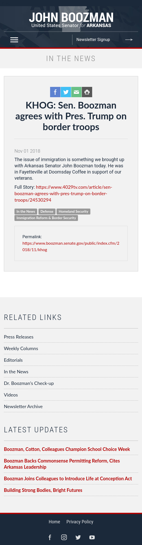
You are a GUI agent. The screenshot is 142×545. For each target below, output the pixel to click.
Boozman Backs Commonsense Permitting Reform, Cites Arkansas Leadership (62, 464)
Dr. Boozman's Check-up (29, 383)
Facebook (55, 92)
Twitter (66, 92)
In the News (16, 371)
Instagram (64, 537)
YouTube (92, 537)
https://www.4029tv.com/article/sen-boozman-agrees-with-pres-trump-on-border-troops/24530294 (63, 193)
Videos (11, 395)
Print (87, 92)
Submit (129, 40)
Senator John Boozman (71, 19)
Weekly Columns (21, 348)
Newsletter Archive (23, 406)
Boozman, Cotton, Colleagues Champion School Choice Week (67, 449)
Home (54, 522)
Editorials (13, 360)
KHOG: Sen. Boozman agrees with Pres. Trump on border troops (71, 115)
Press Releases (19, 337)
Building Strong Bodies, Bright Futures (43, 490)
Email (76, 92)
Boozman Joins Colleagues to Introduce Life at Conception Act (68, 478)
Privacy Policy (79, 522)
